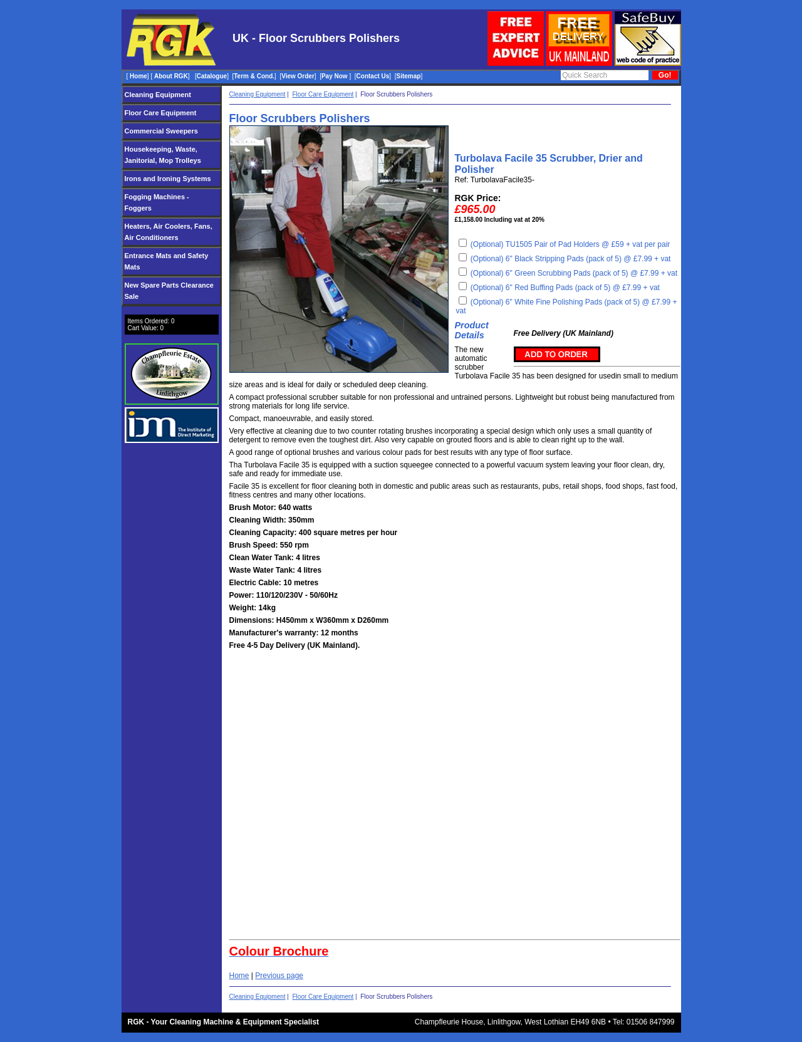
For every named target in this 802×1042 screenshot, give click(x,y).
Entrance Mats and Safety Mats (167, 261)
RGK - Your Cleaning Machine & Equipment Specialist (224, 1022)
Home (239, 975)
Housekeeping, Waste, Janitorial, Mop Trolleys (163, 154)
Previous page (279, 975)
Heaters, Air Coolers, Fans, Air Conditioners (168, 231)
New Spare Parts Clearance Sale (169, 290)
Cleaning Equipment (158, 94)
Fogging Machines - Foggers (157, 202)
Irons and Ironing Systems (168, 178)
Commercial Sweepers (161, 131)
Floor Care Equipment (161, 113)
